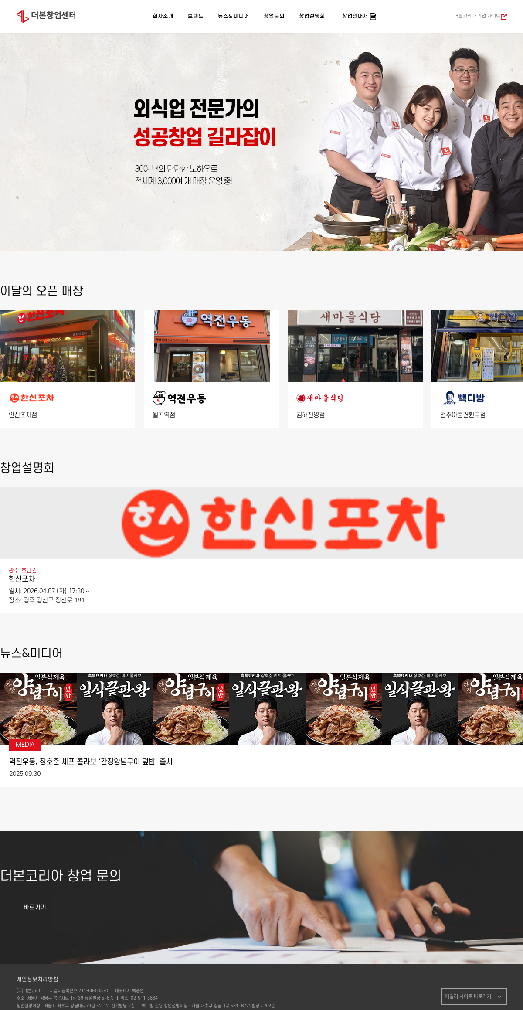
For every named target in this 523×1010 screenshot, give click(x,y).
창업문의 (274, 16)
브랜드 (196, 16)
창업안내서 (355, 16)
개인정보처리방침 (37, 979)
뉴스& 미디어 (233, 16)
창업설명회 (312, 16)
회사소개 (163, 16)
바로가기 (35, 907)
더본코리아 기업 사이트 (477, 16)
